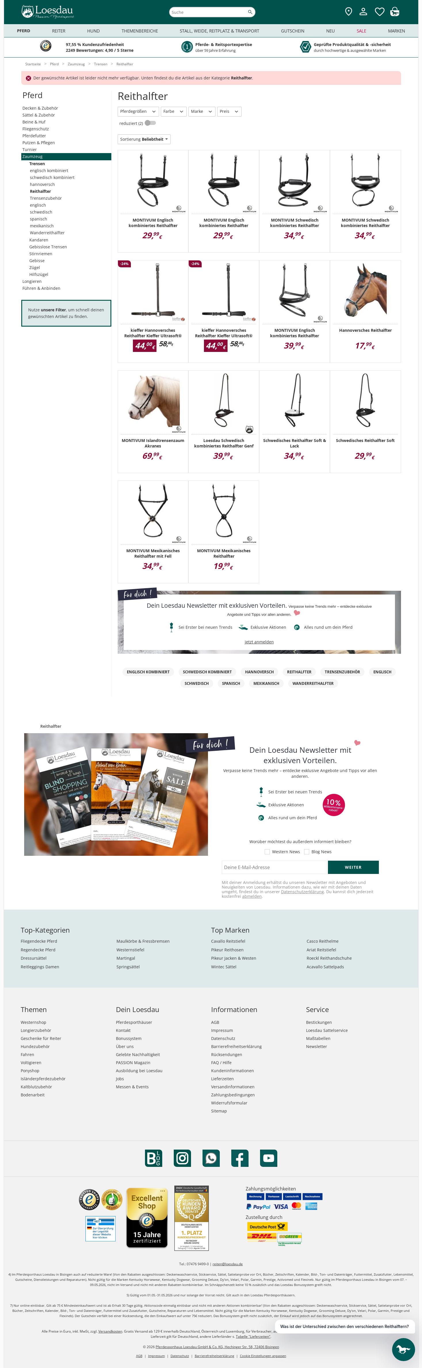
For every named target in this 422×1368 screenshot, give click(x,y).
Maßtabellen (318, 1038)
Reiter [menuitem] (58, 31)
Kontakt (123, 1030)
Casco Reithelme (323, 941)
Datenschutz (223, 1038)
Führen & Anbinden (41, 288)
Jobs (120, 1078)
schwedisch (41, 212)
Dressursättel (34, 958)
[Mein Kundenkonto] (363, 16)
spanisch (38, 219)
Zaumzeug (32, 156)
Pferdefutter (34, 135)
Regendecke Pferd (38, 949)
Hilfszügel (38, 274)
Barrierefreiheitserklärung (236, 1046)
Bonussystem (129, 1038)
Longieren (32, 281)
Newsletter (316, 1046)
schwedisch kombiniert (52, 177)
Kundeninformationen (232, 1070)
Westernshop (33, 1022)
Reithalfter (40, 191)
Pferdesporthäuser (134, 1022)
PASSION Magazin (133, 1062)
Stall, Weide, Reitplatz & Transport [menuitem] (219, 31)
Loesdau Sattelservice (327, 1030)
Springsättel (128, 966)
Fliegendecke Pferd (39, 941)
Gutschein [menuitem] (292, 31)
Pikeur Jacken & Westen (233, 958)
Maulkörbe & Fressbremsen (143, 941)
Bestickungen (319, 1022)
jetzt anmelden (259, 642)
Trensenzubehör (46, 198)
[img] (394, 14)
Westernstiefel (130, 949)
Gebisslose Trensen (48, 246)
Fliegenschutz (35, 129)
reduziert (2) (131, 123)
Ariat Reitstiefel (321, 949)
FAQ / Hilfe (221, 1062)
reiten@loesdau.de (228, 1264)
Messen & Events (132, 1086)
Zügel (34, 267)
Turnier (29, 149)
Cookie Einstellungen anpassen (263, 1356)
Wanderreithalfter (47, 232)
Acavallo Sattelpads (325, 966)
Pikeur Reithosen (227, 949)
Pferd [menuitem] (23, 31)
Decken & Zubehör (40, 108)
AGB (215, 1022)
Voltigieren (31, 1062)
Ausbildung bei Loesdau (139, 1070)
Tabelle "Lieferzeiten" (253, 1336)
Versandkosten (110, 1331)
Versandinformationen (233, 1086)
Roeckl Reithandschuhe (329, 958)
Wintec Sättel (223, 966)
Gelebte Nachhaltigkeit (138, 1054)
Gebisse (37, 260)
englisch (38, 205)
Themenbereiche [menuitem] (140, 31)
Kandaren (38, 240)
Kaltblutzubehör (36, 1086)
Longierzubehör (36, 1030)
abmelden (252, 896)
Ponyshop (30, 1070)
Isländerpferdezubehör (43, 1078)
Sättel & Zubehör (38, 115)
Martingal (126, 958)
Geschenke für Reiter (41, 1038)
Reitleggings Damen (40, 966)
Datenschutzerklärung (302, 891)
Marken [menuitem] (396, 31)
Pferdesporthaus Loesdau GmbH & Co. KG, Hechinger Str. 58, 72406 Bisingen (217, 1346)
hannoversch (42, 184)
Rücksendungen (226, 1054)
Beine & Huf (33, 122)
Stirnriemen (40, 253)
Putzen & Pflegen (38, 142)
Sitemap (219, 1111)
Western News (286, 851)
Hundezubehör (35, 1046)
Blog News (322, 851)
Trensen (37, 163)
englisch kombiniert (49, 170)
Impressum (222, 1030)
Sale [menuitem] (361, 31)
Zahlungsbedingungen (233, 1095)
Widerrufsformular (229, 1103)
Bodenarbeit (33, 1095)
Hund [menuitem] (93, 31)
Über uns (125, 1046)
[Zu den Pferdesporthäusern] (348, 12)
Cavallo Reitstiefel (228, 941)
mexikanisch (42, 225)
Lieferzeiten (222, 1078)
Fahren (27, 1054)
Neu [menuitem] (330, 31)
